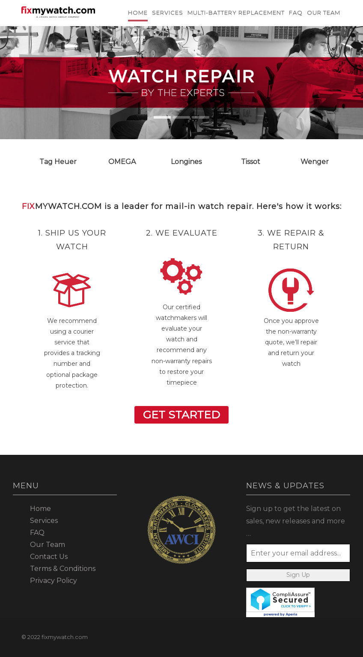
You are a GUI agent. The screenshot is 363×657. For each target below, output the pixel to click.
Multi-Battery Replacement (236, 12)
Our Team (323, 12)
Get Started (181, 414)
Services (167, 12)
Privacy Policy (53, 580)
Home (138, 12)
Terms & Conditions (62, 568)
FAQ (296, 12)
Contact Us (49, 556)
